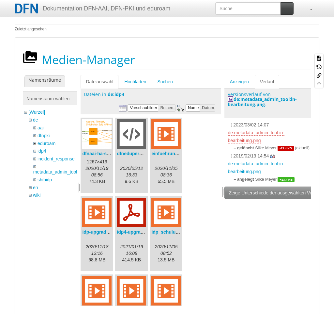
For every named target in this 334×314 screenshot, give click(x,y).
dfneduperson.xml (136, 153)
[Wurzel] (36, 112)
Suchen (165, 81)
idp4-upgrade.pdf (135, 232)
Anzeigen (239, 81)
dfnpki (44, 135)
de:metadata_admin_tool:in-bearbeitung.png (262, 101)
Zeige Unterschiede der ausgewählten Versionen (278, 192)
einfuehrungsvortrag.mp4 (179, 153)
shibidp (45, 179)
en (35, 187)
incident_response (56, 158)
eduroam (46, 143)
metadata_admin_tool (55, 171)
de (35, 120)
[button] (307, 8)
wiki (36, 195)
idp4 (42, 151)
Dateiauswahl (99, 81)
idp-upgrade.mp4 (100, 232)
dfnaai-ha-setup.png (104, 153)
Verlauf (267, 81)
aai (41, 127)
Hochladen (135, 81)
